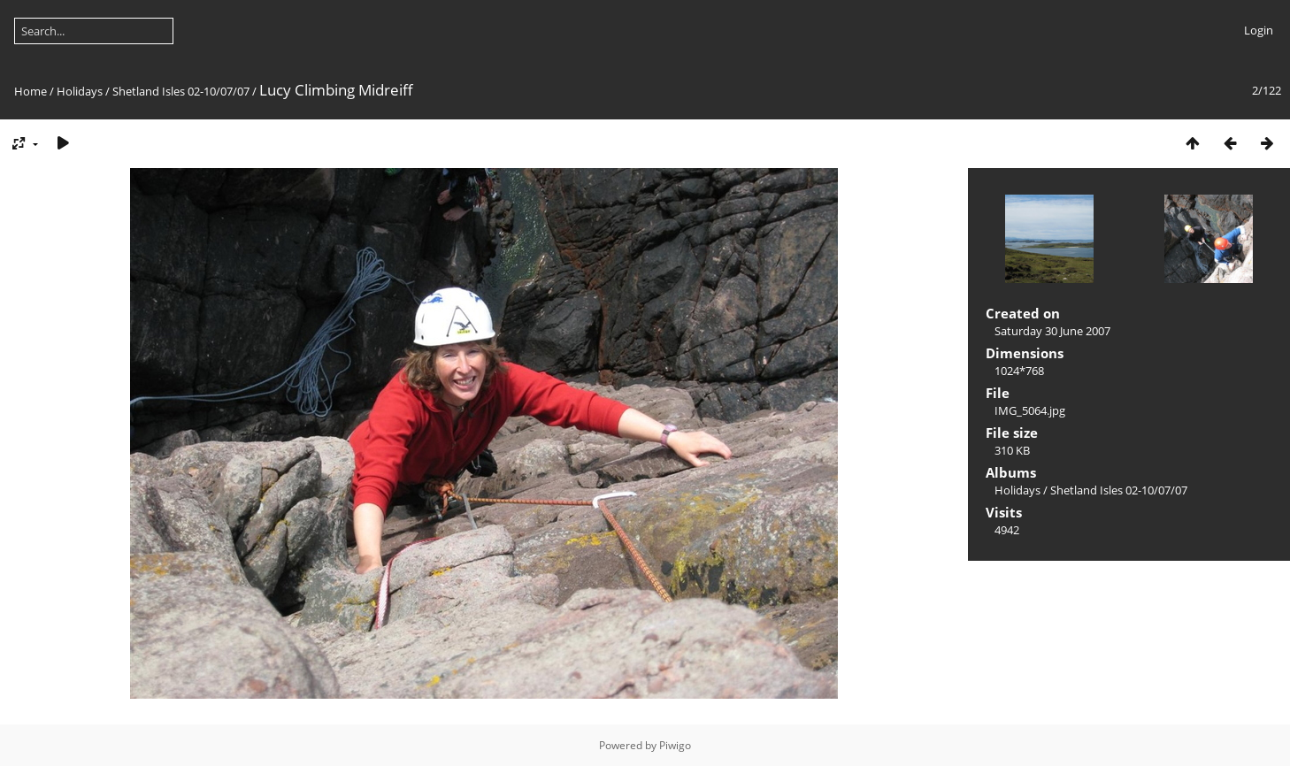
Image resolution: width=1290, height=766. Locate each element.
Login (1258, 30)
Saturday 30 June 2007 (1052, 331)
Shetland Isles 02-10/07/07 (181, 91)
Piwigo (675, 745)
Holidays (80, 91)
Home (30, 91)
